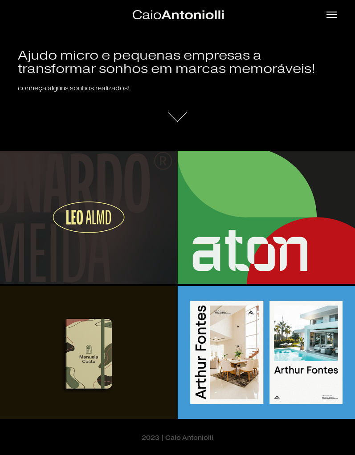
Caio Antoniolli (189, 438)
